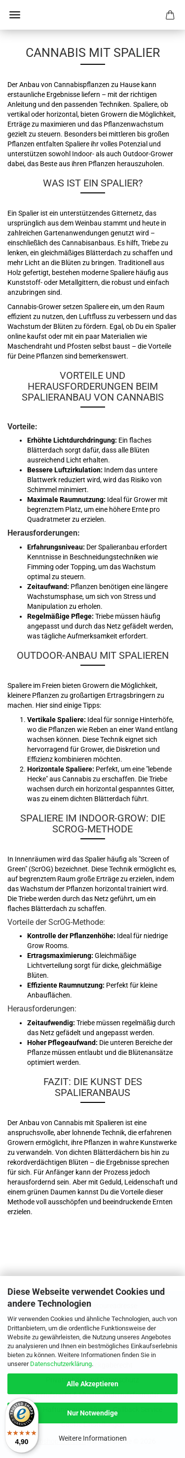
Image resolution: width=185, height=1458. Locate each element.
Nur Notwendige (92, 1413)
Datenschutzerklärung (61, 1363)
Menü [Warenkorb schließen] (14, 14)
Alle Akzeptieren (92, 1384)
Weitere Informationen (93, 1438)
